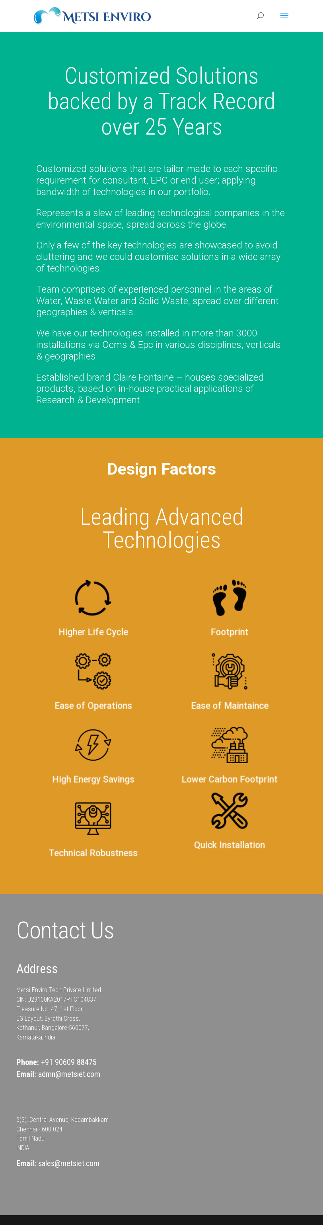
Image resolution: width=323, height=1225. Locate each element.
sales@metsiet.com (68, 1163)
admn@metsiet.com (69, 1074)
